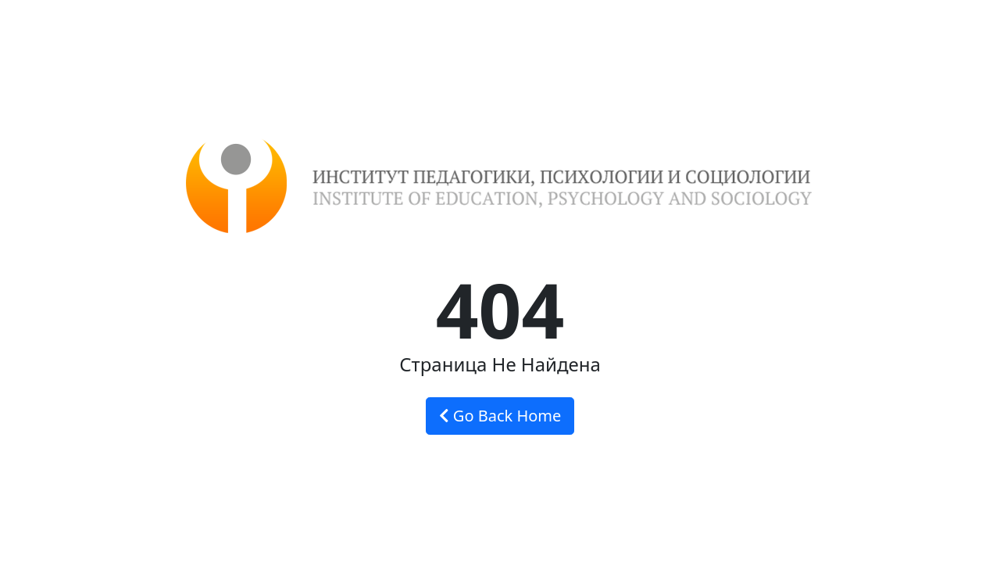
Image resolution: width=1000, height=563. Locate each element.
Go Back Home (500, 415)
